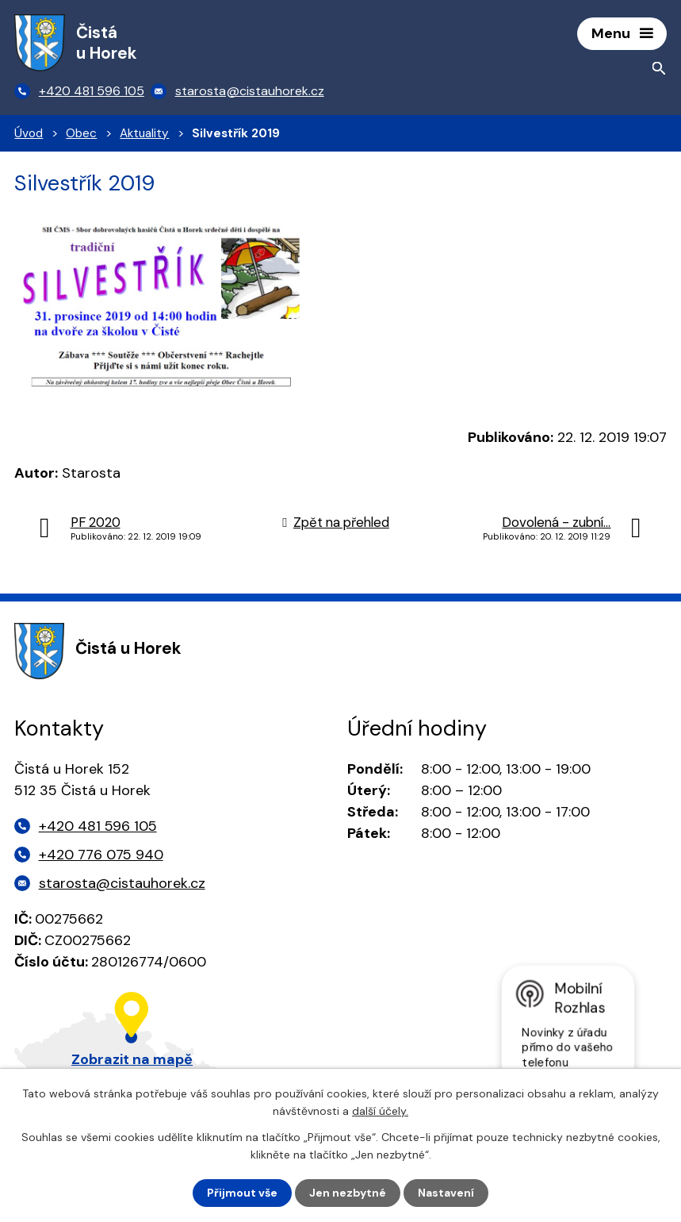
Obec (81, 133)
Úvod (28, 133)
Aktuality (144, 133)
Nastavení (446, 1192)
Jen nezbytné (347, 1192)
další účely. (380, 1111)
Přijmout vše (242, 1192)
